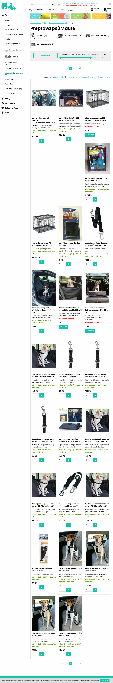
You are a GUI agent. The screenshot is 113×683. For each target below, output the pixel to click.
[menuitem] (16, 20)
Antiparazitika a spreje (14, 34)
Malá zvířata (8, 103)
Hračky (8, 39)
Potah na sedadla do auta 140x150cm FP (42, 184)
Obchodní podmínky (9, 673)
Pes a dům (9, 84)
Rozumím (105, 681)
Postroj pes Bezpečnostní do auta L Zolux (70, 572)
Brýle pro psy (10, 93)
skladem (95, 55)
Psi (4, 14)
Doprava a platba (51, 10)
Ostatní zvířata (10, 107)
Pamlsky (8, 25)
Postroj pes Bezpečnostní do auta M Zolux (97, 572)
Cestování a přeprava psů (14, 74)
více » (89, 3)
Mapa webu (5, 663)
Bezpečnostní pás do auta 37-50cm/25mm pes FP (96, 443)
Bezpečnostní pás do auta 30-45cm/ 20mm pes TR (69, 378)
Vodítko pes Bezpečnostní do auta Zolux (69, 508)
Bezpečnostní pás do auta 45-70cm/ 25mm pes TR (96, 313)
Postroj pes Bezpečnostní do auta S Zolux (97, 508)
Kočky (6, 98)
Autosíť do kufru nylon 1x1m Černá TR (96, 184)
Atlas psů (62, 10)
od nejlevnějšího (58, 77)
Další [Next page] (79, 68)
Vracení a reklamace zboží (36, 10)
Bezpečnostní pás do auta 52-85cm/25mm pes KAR (43, 249)
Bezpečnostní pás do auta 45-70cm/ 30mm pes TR (43, 378)
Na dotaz (90, 139)
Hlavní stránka (35, 23)
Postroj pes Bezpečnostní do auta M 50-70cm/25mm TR (70, 443)
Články (70, 10)
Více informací (95, 680)
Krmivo (8, 21)
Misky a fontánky (11, 30)
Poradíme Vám (84, 620)
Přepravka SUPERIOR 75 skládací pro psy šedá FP (69, 184)
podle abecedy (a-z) (86, 77)
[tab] (14, 54)
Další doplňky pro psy (13, 88)
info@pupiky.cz (96, 672)
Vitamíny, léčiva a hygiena (12, 63)
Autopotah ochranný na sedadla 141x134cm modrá (96, 378)
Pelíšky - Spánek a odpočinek (12, 44)
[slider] (61, 58)
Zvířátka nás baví (56, 620)
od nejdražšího (72, 77)
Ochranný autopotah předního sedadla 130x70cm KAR (70, 250)
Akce (5, 112)
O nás (3, 660)
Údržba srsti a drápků (13, 68)
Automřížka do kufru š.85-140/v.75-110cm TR (69, 119)
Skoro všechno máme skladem (29, 620)
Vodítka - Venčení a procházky (13, 50)
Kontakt (4, 657)
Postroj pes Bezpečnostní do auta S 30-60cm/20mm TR (43, 443)
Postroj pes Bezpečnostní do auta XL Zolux (43, 572)
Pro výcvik (9, 79)
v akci (104, 55)
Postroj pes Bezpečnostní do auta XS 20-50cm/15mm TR (70, 313)
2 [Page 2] (74, 68)
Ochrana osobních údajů (10, 670)
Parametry (45, 56)
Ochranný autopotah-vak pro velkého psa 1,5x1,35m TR (97, 249)
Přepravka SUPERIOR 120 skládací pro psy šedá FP (95, 119)
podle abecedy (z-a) (103, 77)
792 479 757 (95, 665)
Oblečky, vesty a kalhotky (11, 57)
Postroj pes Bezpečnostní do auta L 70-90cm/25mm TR (43, 508)
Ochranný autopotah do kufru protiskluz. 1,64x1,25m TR (43, 314)
